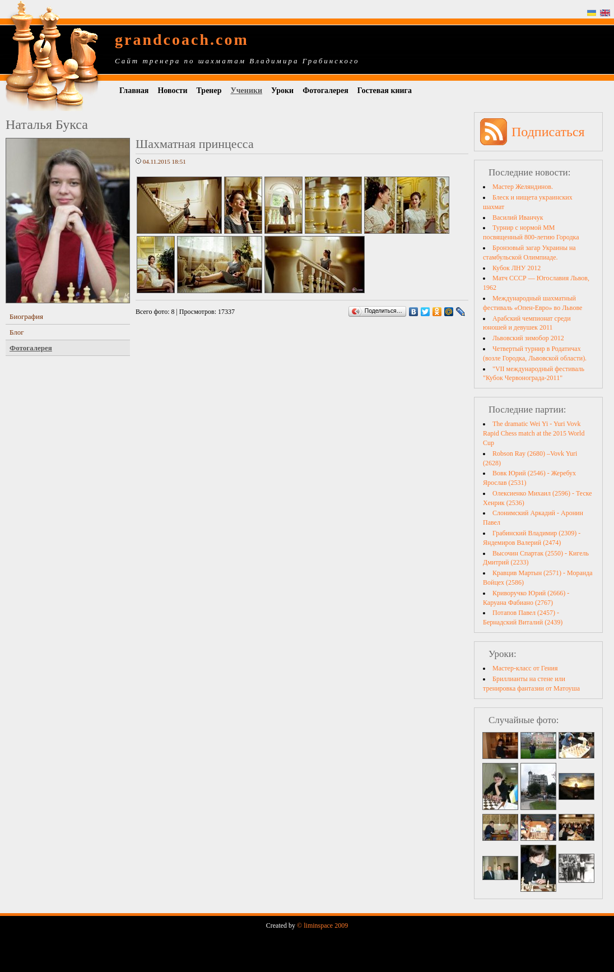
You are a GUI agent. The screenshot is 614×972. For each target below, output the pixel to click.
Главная (133, 90)
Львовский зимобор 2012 (528, 338)
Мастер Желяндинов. (522, 187)
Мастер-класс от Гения (524, 668)
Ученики (246, 90)
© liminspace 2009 (322, 925)
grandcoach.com (182, 39)
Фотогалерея (325, 90)
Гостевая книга (384, 90)
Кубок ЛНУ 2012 (516, 268)
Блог (17, 332)
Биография (26, 316)
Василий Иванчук (517, 217)
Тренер (209, 90)
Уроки (282, 90)
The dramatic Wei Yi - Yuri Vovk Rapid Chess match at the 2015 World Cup (533, 433)
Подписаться (548, 131)
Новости (172, 90)
